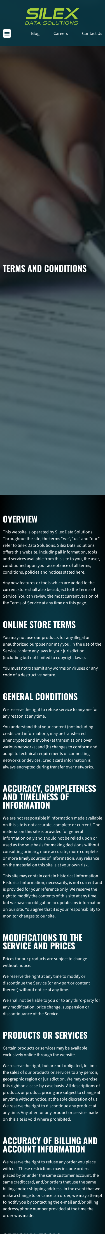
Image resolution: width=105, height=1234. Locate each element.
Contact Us (92, 33)
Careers (60, 33)
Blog (35, 33)
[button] (7, 33)
